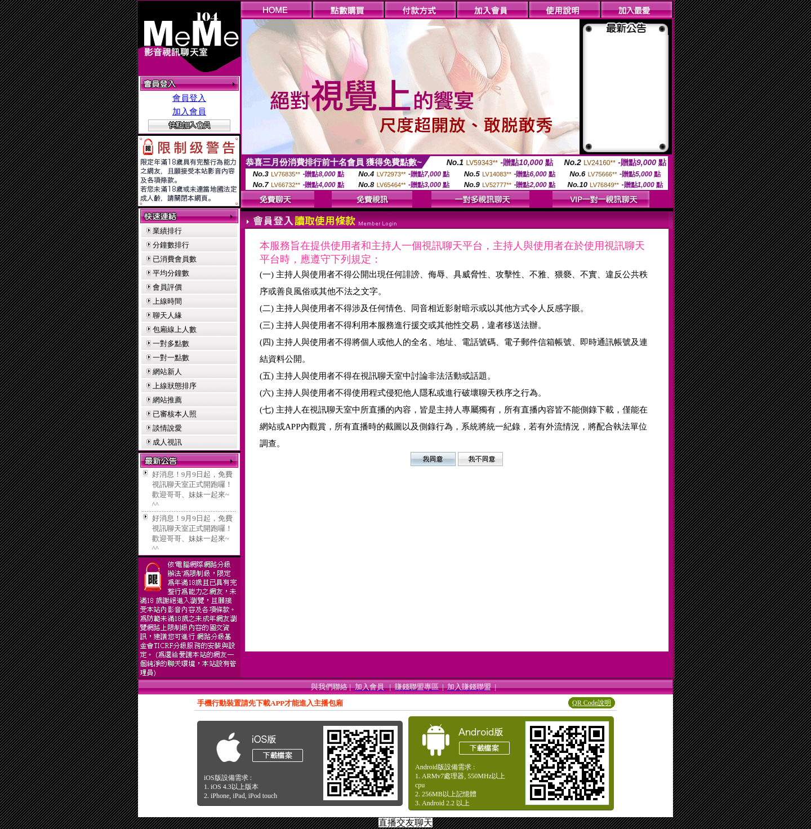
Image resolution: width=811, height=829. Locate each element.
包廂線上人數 (175, 329)
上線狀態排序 (175, 386)
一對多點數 (171, 343)
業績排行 (167, 231)
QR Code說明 (591, 703)
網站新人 (167, 371)
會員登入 (189, 98)
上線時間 (167, 301)
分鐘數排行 (171, 245)
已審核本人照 (175, 414)
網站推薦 (167, 400)
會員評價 (167, 287)
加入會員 (189, 111)
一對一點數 (171, 357)
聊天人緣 (167, 315)
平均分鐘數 (171, 273)
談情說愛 (167, 428)
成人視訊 (167, 442)
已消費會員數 (175, 259)
